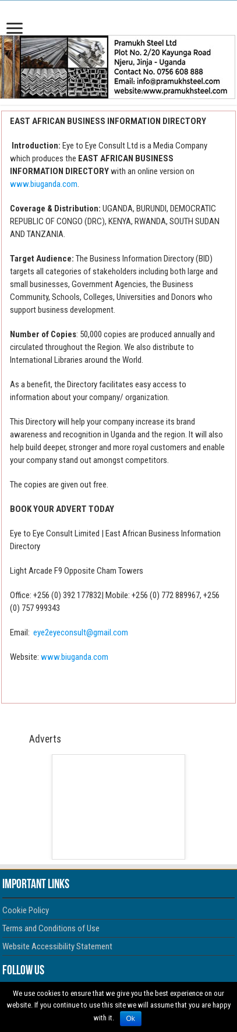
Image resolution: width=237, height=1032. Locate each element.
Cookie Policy (25, 910)
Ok (130, 1019)
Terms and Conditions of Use (51, 928)
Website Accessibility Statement (57, 946)
